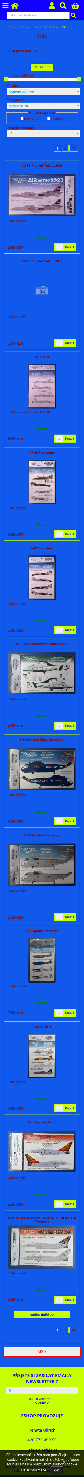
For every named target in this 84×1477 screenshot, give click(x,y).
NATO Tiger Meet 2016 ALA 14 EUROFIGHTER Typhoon (42, 1219)
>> (74, 148)
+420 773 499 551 (42, 1440)
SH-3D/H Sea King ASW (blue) (42, 739)
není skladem (34, 118)
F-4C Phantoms (42, 548)
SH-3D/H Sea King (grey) (42, 835)
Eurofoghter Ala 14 (42, 1122)
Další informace (33, 1470)
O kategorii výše (19, 51)
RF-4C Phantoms (42, 452)
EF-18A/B (42, 357)
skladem (57, 118)
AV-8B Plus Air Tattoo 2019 (42, 261)
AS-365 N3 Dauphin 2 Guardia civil (42, 644)
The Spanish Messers (42, 931)
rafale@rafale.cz (42, 1450)
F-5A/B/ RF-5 (42, 1026)
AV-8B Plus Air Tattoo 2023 (42, 165)
